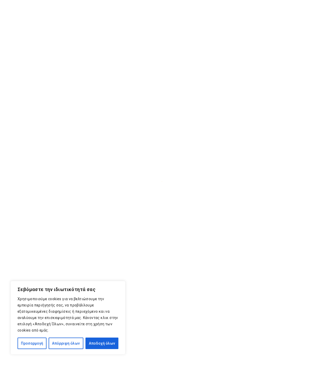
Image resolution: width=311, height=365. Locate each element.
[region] (67, 318)
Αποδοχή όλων (102, 343)
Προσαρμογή (32, 343)
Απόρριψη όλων (66, 343)
